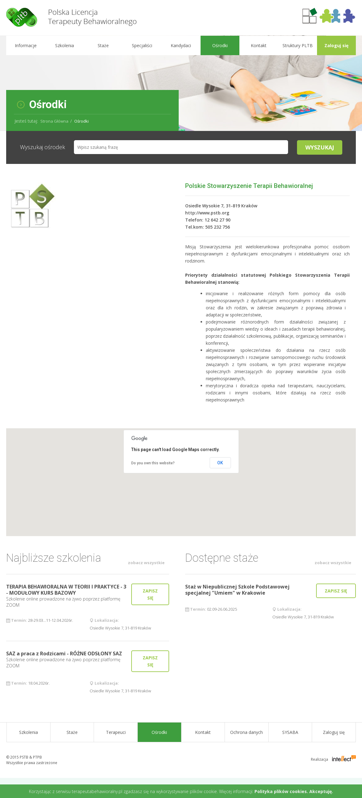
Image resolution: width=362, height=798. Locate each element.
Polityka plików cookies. (281, 791)
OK (220, 462)
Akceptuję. (321, 791)
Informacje (25, 45)
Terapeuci (116, 732)
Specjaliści (142, 45)
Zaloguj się (336, 45)
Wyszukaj (319, 147)
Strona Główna (54, 121)
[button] (181, 476)
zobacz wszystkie (146, 562)
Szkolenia (64, 45)
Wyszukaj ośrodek (42, 147)
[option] (181, 83)
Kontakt (258, 45)
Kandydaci (181, 45)
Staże (103, 45)
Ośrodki (219, 45)
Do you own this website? (153, 463)
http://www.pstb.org (207, 213)
